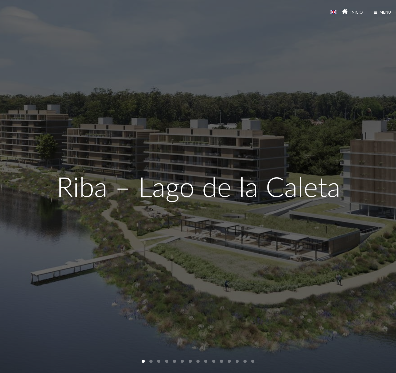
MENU (385, 12)
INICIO (357, 12)
